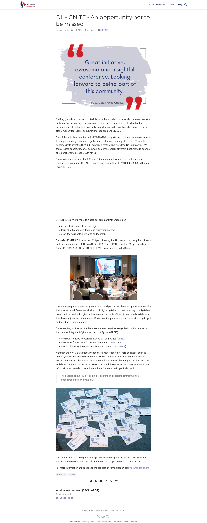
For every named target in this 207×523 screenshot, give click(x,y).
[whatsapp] (111, 481)
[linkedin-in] (106, 481)
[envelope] (101, 481)
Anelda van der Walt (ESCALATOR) (77, 490)
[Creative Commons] (103, 516)
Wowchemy (85, 522)
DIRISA (121, 338)
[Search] (185, 4)
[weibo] (116, 481)
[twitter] (91, 481)
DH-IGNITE (104, 30)
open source (102, 522)
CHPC (112, 342)
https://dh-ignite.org (138, 467)
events (72, 475)
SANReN (120, 346)
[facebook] (96, 481)
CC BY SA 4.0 (120, 511)
